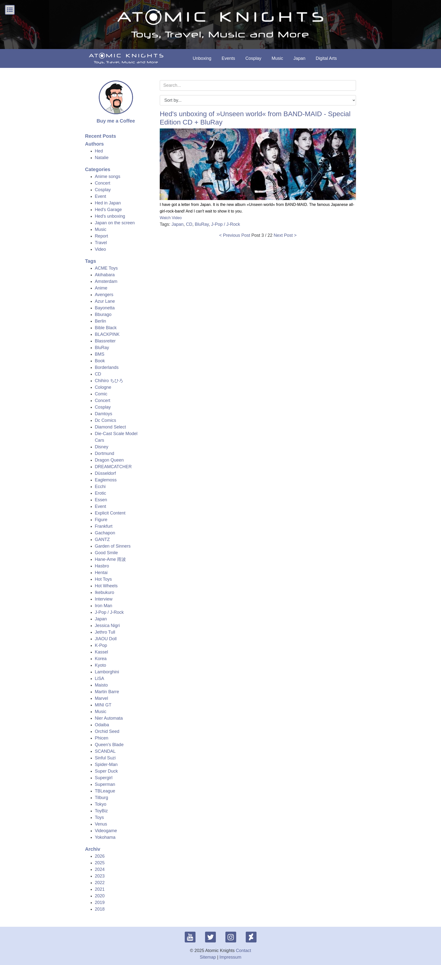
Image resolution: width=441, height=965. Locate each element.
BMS (99, 354)
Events (228, 58)
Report (101, 236)
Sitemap (208, 957)
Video (100, 249)
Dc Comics (105, 420)
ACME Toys (106, 268)
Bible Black (106, 327)
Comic (101, 393)
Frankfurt (103, 526)
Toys (99, 817)
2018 (100, 909)
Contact (243, 950)
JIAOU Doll (106, 638)
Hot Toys (103, 579)
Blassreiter (105, 340)
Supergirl (103, 777)
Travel (101, 242)
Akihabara (105, 274)
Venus (101, 824)
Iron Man (103, 605)
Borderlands (107, 367)
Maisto (101, 685)
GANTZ (102, 539)
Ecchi (100, 486)
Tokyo (100, 804)
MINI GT (103, 704)
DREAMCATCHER (113, 466)
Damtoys (103, 413)
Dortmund (104, 453)
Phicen (101, 738)
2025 (100, 862)
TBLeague (105, 791)
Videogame (106, 830)
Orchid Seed (107, 731)
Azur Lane (105, 301)
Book (100, 360)
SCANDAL (105, 751)
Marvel (101, 698)
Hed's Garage (108, 209)
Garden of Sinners (113, 546)
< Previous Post (234, 235)
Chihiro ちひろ (109, 380)
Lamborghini (107, 671)
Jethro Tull (105, 632)
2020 (100, 895)
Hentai (101, 572)
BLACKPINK (107, 334)
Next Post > (285, 235)
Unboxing (202, 58)
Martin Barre (107, 691)
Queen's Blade (109, 744)
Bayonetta (105, 307)
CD (98, 374)
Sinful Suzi (105, 757)
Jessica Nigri (107, 625)
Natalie (102, 157)
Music (277, 58)
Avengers (104, 294)
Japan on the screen (115, 222)
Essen (101, 499)
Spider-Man (106, 764)
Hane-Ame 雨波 (110, 559)
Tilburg (101, 797)
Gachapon (105, 532)
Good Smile (106, 552)
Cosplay (253, 58)
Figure (101, 519)
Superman (105, 784)
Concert (102, 183)
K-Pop (101, 645)
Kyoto (100, 665)
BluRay (102, 347)
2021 (100, 889)
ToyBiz (101, 810)
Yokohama (105, 837)
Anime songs (107, 176)
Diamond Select (110, 427)
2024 (100, 869)
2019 (100, 902)
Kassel (101, 652)
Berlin (100, 321)
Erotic (100, 493)
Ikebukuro (104, 592)
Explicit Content (110, 513)
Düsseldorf (105, 473)
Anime (101, 288)
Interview (103, 599)
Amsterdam (106, 281)
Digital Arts (326, 58)
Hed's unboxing (110, 216)
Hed (99, 151)
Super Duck (106, 771)
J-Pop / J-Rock (109, 612)
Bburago (103, 314)
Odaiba (102, 724)
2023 (100, 876)
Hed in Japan (108, 203)
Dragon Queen (109, 460)
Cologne (103, 387)
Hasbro (102, 566)
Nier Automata (109, 718)
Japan (300, 58)
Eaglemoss (106, 479)
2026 (100, 856)
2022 (100, 882)
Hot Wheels (106, 585)
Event (100, 196)
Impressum (230, 957)
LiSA (99, 678)
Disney (101, 446)
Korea (101, 658)
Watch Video (171, 218)
